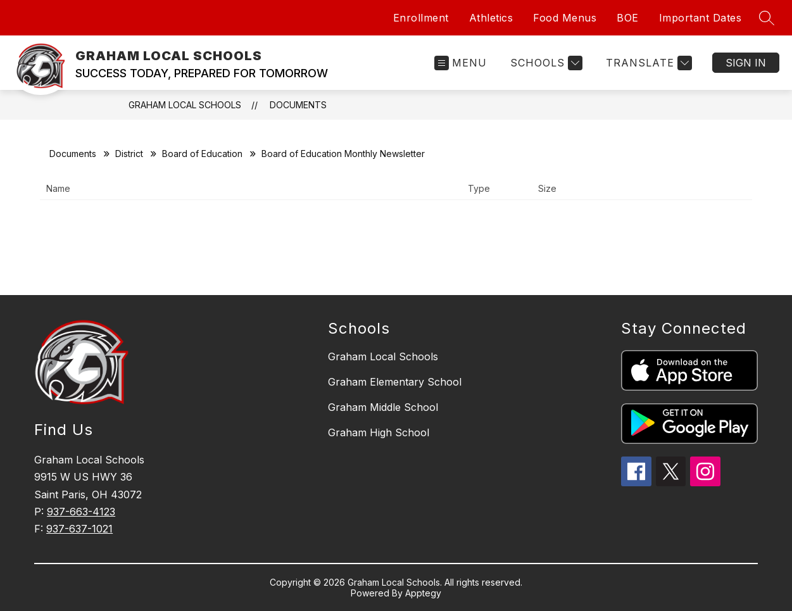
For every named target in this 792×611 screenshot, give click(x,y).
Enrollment (421, 17)
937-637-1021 (79, 528)
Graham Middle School (383, 407)
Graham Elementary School (395, 381)
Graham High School (378, 432)
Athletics (491, 17)
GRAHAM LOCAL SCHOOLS (185, 104)
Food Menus (564, 17)
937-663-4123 (81, 511)
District (129, 153)
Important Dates (700, 17)
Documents (298, 104)
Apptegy (423, 593)
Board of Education (202, 153)
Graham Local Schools (383, 356)
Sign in (746, 62)
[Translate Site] (647, 63)
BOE (628, 17)
